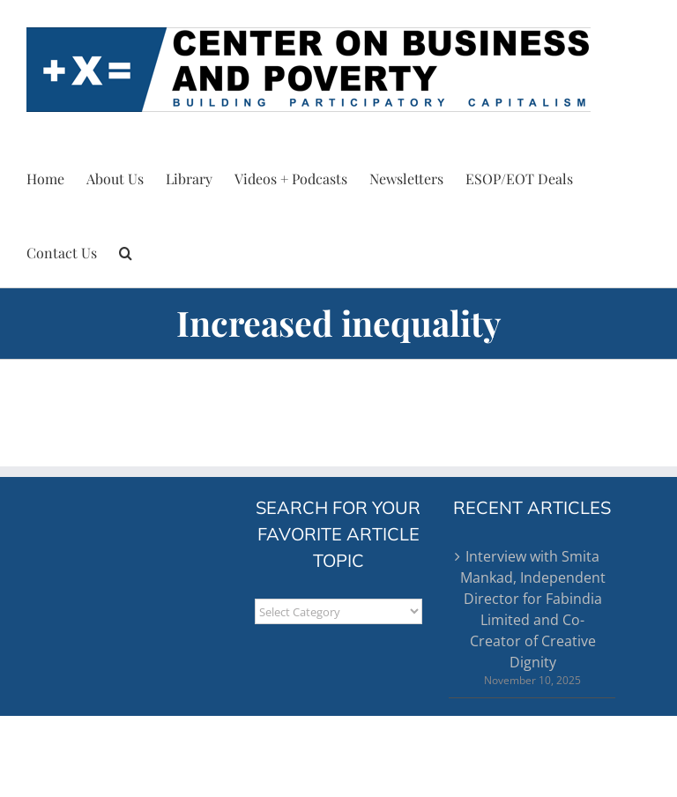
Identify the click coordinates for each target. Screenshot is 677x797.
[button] (125, 250)
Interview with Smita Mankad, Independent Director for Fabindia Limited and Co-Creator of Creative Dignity (533, 609)
